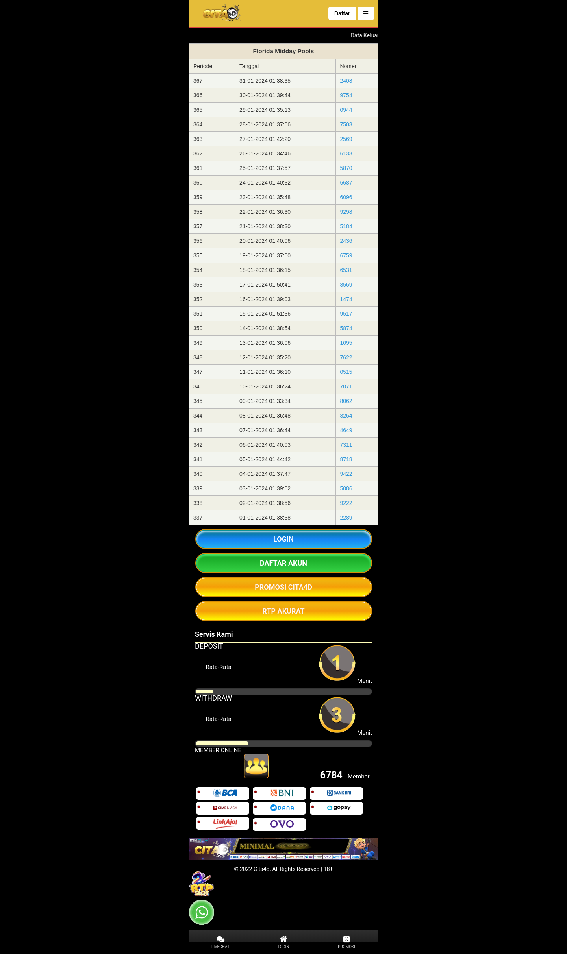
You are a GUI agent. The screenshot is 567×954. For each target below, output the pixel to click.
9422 (346, 474)
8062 (346, 401)
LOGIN (283, 539)
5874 (346, 328)
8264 (346, 415)
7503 (346, 124)
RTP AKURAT (283, 611)
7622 (346, 357)
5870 (346, 168)
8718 (346, 459)
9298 (346, 212)
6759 (346, 255)
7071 (346, 386)
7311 (346, 445)
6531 (346, 270)
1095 (346, 343)
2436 (346, 241)
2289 (346, 517)
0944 (346, 110)
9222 (346, 503)
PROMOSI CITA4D (283, 587)
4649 (346, 430)
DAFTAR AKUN (283, 563)
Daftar (342, 13)
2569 (346, 139)
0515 (346, 372)
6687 (346, 182)
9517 (346, 314)
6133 (346, 153)
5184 (346, 226)
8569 (346, 284)
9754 (346, 95)
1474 (346, 299)
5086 (346, 488)
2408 (346, 81)
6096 (346, 197)
